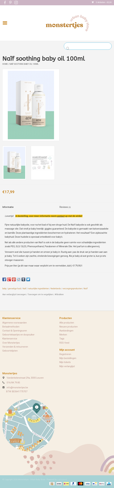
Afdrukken (59, 294)
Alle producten (66, 322)
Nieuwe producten (68, 326)
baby (4, 288)
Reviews (65, 207)
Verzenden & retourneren (15, 346)
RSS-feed (64, 342)
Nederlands (56, 288)
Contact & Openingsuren (14, 330)
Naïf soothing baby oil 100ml (24, 64)
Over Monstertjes (11, 342)
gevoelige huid (14, 288)
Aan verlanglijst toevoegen (14, 294)
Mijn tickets (65, 362)
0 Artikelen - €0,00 (102, 2)
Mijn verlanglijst (67, 366)
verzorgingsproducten (72, 288)
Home (5, 64)
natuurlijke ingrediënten (38, 288)
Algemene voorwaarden (14, 322)
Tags (61, 338)
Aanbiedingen (66, 330)
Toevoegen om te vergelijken (40, 294)
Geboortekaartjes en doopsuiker (18, 334)
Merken (63, 334)
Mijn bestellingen (67, 358)
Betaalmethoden (10, 326)
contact (60, 216)
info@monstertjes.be (17, 387)
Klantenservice (9, 338)
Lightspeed (62, 479)
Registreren (65, 354)
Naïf (24, 288)
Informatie (8, 207)
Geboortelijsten (10, 350)
